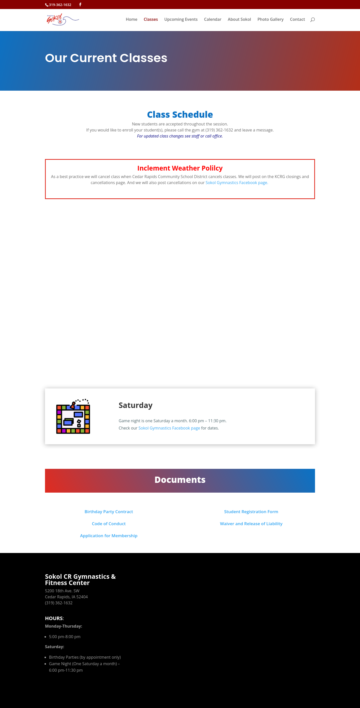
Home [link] (131, 20)
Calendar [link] (212, 20)
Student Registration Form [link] (251, 511)
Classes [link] (151, 20)
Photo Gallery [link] (271, 20)
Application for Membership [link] (108, 535)
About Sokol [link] (239, 20)
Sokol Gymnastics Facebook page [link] (169, 428)
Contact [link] (297, 20)
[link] (69, 19)
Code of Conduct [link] (109, 523)
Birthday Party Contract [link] (108, 511)
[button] (80, 5)
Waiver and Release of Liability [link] (251, 523)
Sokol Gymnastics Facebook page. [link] (237, 182)
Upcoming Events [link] (181, 20)
